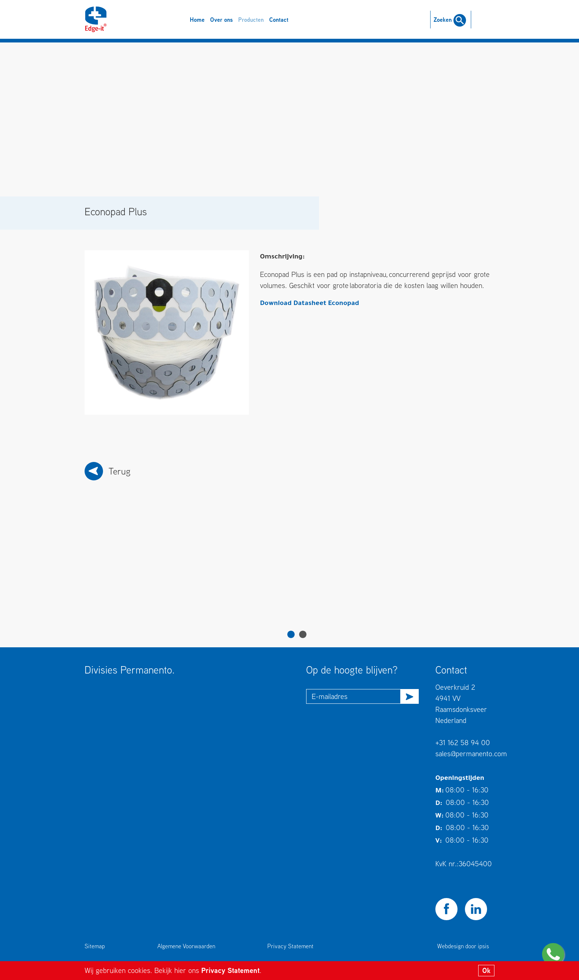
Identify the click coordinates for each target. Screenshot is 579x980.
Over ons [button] (221, 20)
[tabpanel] (140, 573)
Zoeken (450, 20)
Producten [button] (251, 20)
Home (197, 20)
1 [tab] (291, 634)
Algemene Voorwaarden (186, 946)
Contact (278, 20)
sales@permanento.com (471, 753)
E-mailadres (329, 696)
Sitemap (95, 946)
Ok (486, 970)
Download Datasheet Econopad (309, 304)
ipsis (483, 946)
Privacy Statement (230, 970)
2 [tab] (303, 634)
